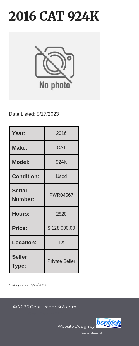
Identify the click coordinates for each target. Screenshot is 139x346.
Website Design (73, 326)
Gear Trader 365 (45, 314)
